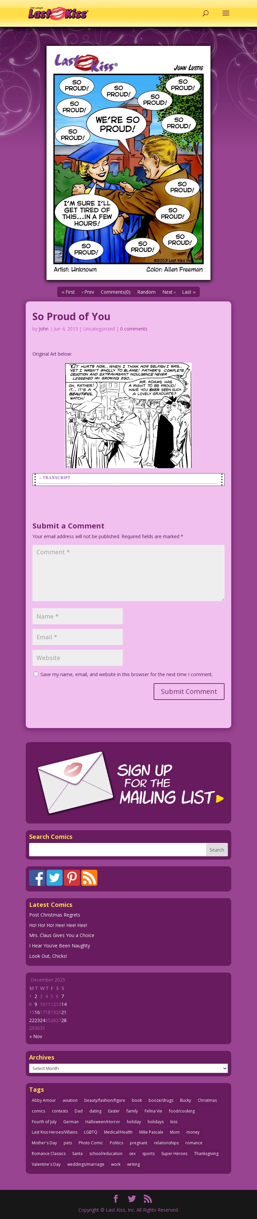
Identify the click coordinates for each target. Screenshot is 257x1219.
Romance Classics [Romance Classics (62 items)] (49, 1153)
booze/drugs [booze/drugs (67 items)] (161, 1100)
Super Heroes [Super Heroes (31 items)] (174, 1153)
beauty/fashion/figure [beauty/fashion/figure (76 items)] (104, 1100)
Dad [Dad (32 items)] (79, 1111)
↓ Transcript (55, 477)
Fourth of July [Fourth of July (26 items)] (44, 1122)
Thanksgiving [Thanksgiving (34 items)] (206, 1153)
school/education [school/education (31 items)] (105, 1153)
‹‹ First (68, 292)
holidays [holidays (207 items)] (156, 1122)
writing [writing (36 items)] (133, 1164)
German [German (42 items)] (71, 1122)
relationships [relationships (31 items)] (166, 1143)
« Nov (35, 1036)
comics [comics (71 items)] (38, 1111)
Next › (168, 292)
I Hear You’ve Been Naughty (59, 945)
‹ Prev (88, 292)
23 (37, 1020)
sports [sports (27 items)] (148, 1153)
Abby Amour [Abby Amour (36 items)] (44, 1100)
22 (31, 1020)
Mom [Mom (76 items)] (175, 1132)
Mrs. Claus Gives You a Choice (61, 935)
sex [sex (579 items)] (132, 1153)
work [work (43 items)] (115, 1164)
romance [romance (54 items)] (193, 1143)
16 (37, 1012)
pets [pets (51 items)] (68, 1143)
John (44, 329)
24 (42, 1020)
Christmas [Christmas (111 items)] (207, 1100)
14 (64, 1004)
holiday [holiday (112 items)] (134, 1122)
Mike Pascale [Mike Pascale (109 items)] (151, 1132)
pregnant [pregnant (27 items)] (138, 1143)
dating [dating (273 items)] (95, 1111)
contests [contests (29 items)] (60, 1111)
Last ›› (188, 292)
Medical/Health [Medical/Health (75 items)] (118, 1132)
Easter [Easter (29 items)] (114, 1111)
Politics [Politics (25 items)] (116, 1143)
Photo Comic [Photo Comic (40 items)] (91, 1143)
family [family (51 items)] (132, 1111)
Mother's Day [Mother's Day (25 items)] (44, 1143)
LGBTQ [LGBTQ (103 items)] (90, 1132)
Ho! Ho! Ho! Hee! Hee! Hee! (58, 925)
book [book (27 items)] (137, 1100)
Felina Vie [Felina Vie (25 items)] (153, 1111)
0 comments (134, 329)
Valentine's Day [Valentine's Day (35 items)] (46, 1164)
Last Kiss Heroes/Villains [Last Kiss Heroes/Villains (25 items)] (54, 1132)
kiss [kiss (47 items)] (173, 1122)
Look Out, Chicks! (48, 956)
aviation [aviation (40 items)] (70, 1100)
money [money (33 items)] (192, 1132)
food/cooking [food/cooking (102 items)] (182, 1111)
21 (64, 1012)
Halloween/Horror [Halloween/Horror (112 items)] (102, 1122)
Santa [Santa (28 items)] (77, 1153)
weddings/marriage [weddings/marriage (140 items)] (85, 1164)
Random (146, 292)
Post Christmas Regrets (54, 915)
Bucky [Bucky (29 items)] (185, 1100)
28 (64, 1020)
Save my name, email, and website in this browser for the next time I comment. (126, 674)
